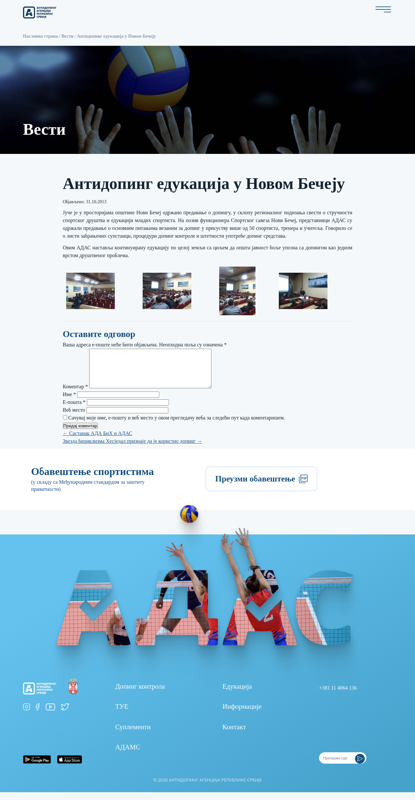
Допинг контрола (140, 694)
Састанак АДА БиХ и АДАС (97, 441)
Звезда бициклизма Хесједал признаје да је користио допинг (132, 449)
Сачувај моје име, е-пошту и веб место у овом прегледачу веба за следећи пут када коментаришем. (176, 425)
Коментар (75, 394)
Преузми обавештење (261, 486)
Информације (242, 714)
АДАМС (127, 755)
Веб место (74, 417)
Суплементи (132, 735)
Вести (68, 36)
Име (69, 402)
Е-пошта (74, 410)
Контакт (234, 735)
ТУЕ (121, 714)
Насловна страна (40, 36)
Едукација (237, 694)
